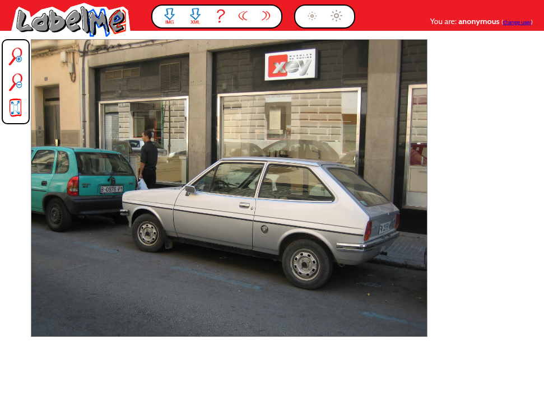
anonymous (479, 21)
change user (517, 22)
